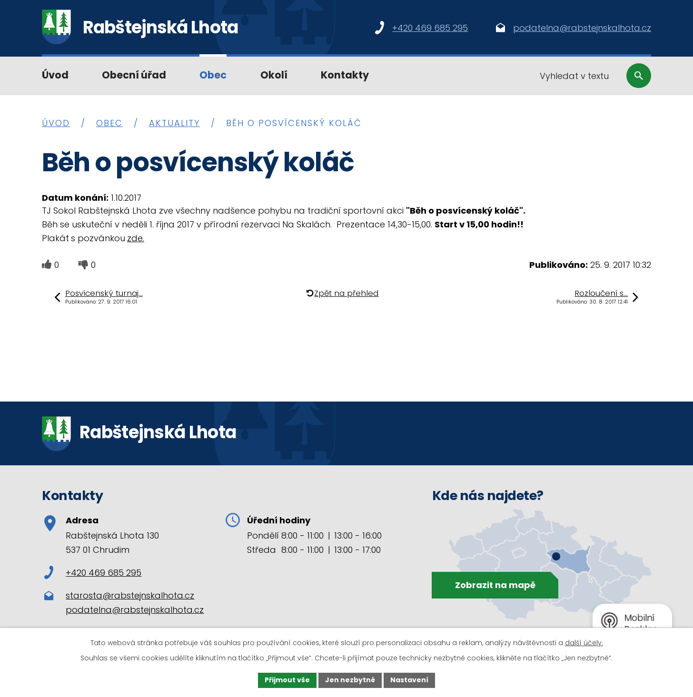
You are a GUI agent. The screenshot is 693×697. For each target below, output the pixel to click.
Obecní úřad (134, 75)
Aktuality (174, 123)
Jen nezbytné (350, 680)
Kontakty (345, 75)
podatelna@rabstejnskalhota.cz (135, 610)
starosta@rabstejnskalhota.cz (130, 595)
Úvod (55, 75)
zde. (135, 238)
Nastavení (409, 680)
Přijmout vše (287, 680)
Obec (213, 75)
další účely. (584, 643)
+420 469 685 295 (92, 573)
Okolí (273, 75)
